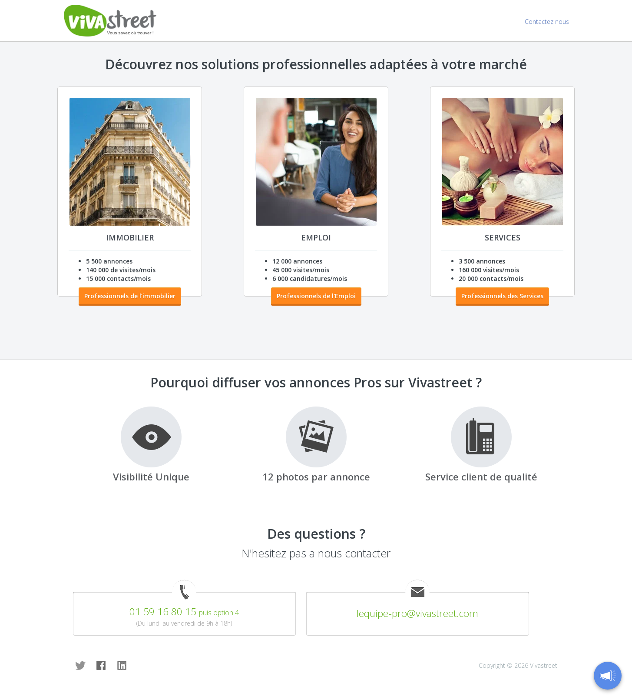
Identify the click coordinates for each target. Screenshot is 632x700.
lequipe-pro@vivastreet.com (417, 613)
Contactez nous (547, 21)
